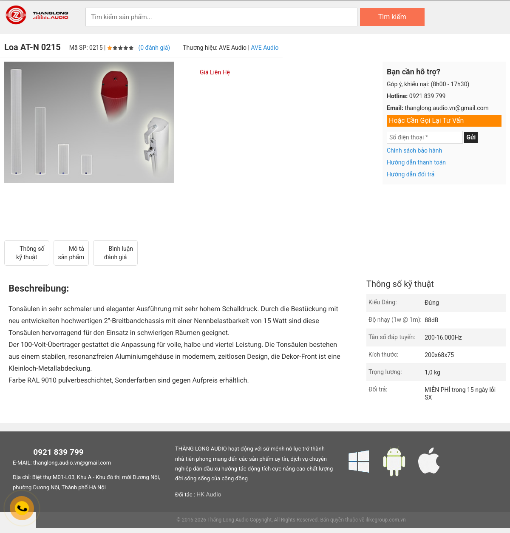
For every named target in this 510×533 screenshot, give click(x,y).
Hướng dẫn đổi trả (410, 174)
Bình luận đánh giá (115, 253)
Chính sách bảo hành (414, 150)
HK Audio (208, 494)
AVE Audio (264, 47)
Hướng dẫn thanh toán (416, 162)
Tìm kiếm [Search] (392, 17)
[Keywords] (221, 17)
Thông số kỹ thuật (27, 253)
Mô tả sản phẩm (71, 253)
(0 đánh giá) (154, 47)
